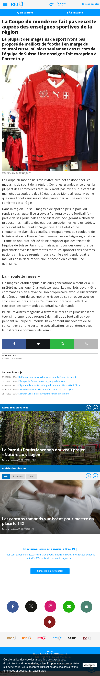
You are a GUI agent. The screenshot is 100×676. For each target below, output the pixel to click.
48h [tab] (5, 476)
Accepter (89, 665)
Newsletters (69, 606)
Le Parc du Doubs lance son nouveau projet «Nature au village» (43, 452)
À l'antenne (75, 12)
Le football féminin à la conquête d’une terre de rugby (37, 389)
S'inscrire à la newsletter (50, 571)
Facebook (13, 606)
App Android (49, 621)
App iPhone (86, 606)
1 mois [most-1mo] (31, 476)
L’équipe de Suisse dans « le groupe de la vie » (33, 381)
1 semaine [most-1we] (18, 476)
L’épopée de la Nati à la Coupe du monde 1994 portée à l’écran (41, 385)
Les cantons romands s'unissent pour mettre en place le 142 (48, 521)
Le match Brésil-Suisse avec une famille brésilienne (36, 393)
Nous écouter (92, 4)
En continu (25, 12)
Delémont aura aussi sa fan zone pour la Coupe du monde (39, 377)
